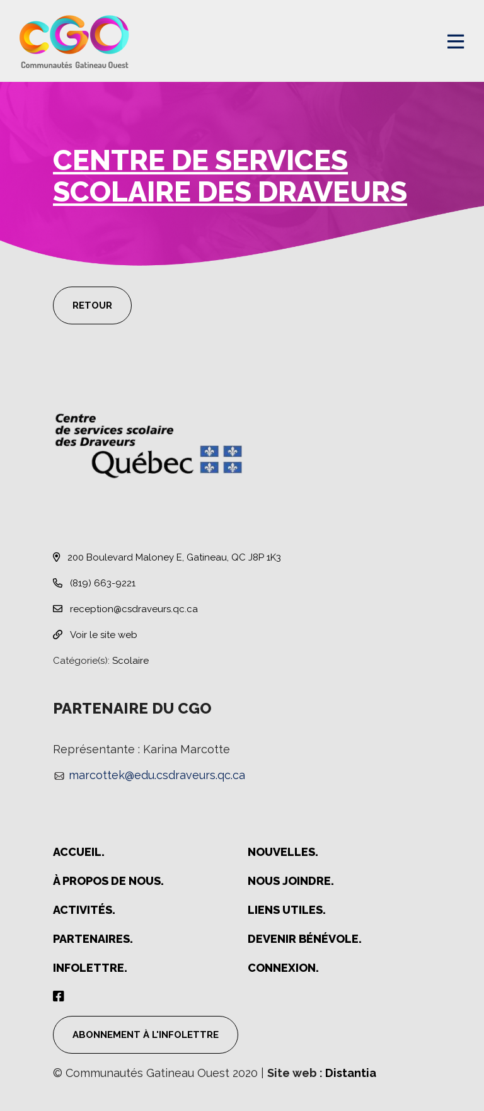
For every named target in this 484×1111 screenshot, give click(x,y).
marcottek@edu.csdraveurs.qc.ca (157, 775)
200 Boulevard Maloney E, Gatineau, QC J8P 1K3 (167, 557)
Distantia (350, 1073)
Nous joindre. (291, 880)
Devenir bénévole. (305, 938)
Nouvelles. (283, 851)
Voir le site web (95, 635)
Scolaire (130, 660)
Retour (92, 305)
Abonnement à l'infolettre (145, 1034)
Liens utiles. (287, 909)
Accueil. (79, 851)
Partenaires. (93, 938)
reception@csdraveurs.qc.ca (125, 609)
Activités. (84, 909)
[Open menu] (455, 41)
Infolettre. (90, 967)
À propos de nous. (108, 880)
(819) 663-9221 (94, 583)
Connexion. (283, 967)
